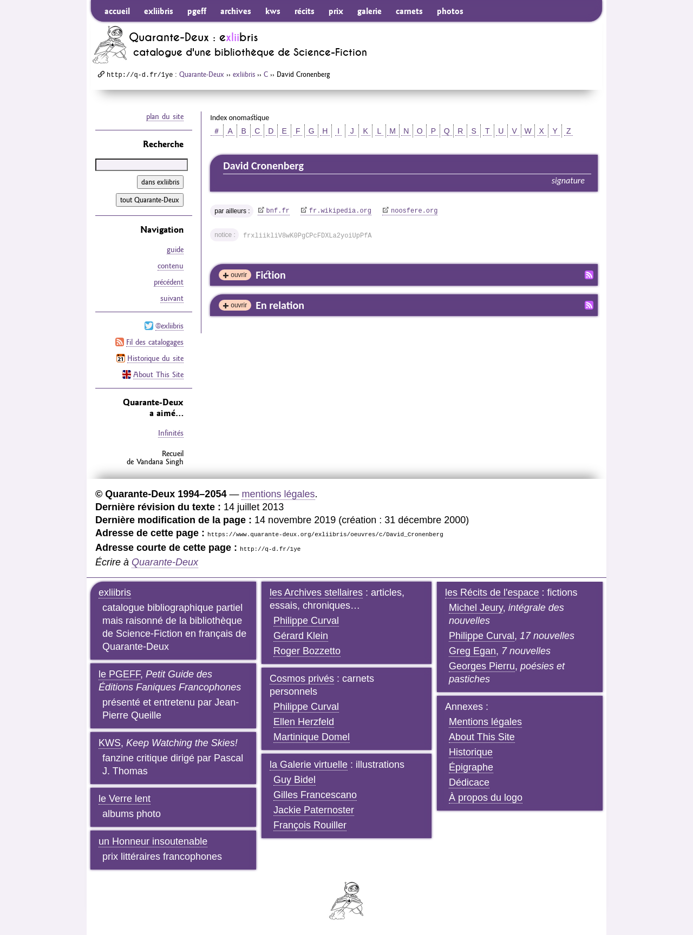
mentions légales (278, 494)
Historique (471, 752)
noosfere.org (414, 211)
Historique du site (155, 358)
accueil (117, 11)
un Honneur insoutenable (153, 841)
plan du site (165, 116)
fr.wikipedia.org (340, 211)
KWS (110, 743)
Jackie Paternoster (313, 810)
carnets (409, 11)
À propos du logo (485, 797)
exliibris (158, 11)
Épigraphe (471, 767)
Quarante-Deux (201, 74)
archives (235, 11)
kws (272, 11)
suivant (172, 298)
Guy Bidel (294, 779)
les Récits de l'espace (492, 592)
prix (336, 11)
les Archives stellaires (316, 592)
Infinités (171, 433)
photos (450, 11)
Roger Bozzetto (307, 651)
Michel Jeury (476, 607)
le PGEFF (119, 674)
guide (175, 249)
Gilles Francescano (315, 794)
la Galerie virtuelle (309, 764)
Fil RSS (589, 274)
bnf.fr (278, 211)
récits (305, 11)
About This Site (158, 374)
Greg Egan (472, 651)
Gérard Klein (300, 635)
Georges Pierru (482, 666)
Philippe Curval (306, 620)
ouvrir (239, 275)
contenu (171, 265)
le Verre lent (125, 798)
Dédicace (469, 782)
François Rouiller (309, 825)
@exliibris (169, 325)
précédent (169, 282)
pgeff (196, 11)
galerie (369, 11)
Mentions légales (485, 721)
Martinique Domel (311, 737)
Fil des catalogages (155, 342)
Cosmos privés (302, 678)
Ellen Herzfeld (303, 721)
